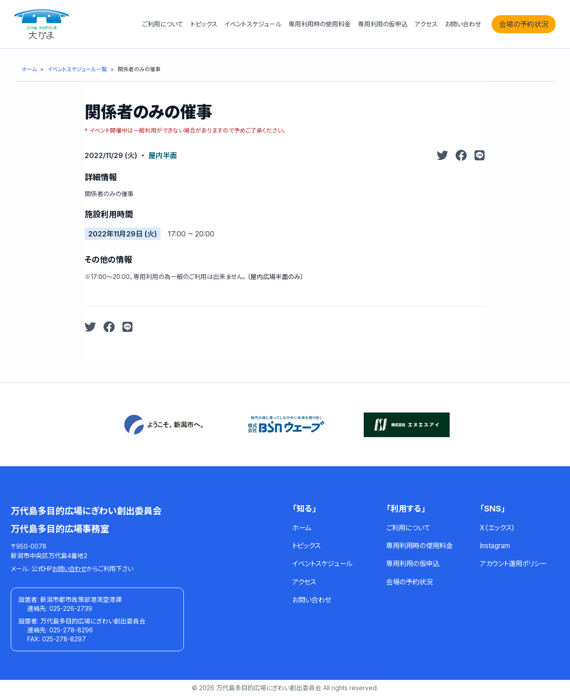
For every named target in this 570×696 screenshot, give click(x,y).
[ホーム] (29, 69)
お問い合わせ (463, 24)
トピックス (204, 24)
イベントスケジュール (253, 24)
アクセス (426, 24)
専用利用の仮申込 (383, 24)
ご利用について (162, 24)
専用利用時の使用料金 (320, 24)
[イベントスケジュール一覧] (77, 69)
